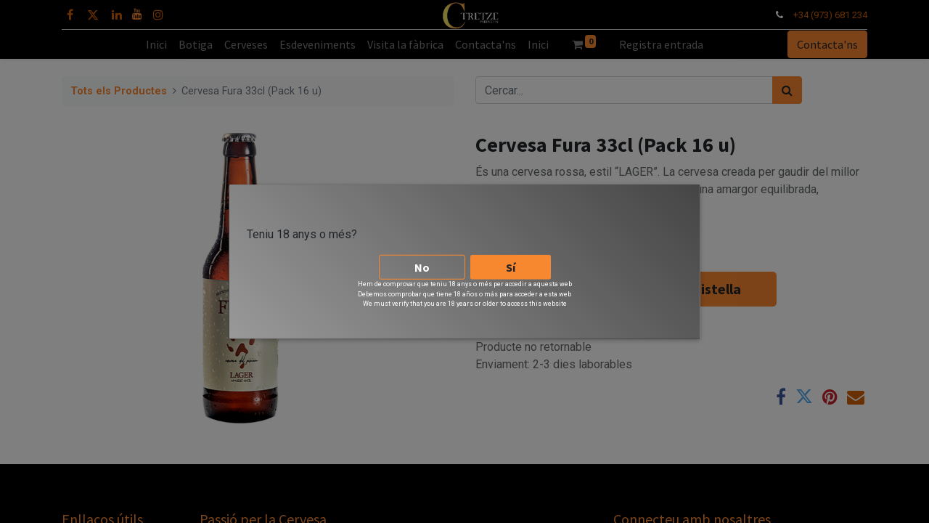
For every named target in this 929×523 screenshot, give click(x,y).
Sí (510, 266)
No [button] (422, 266)
